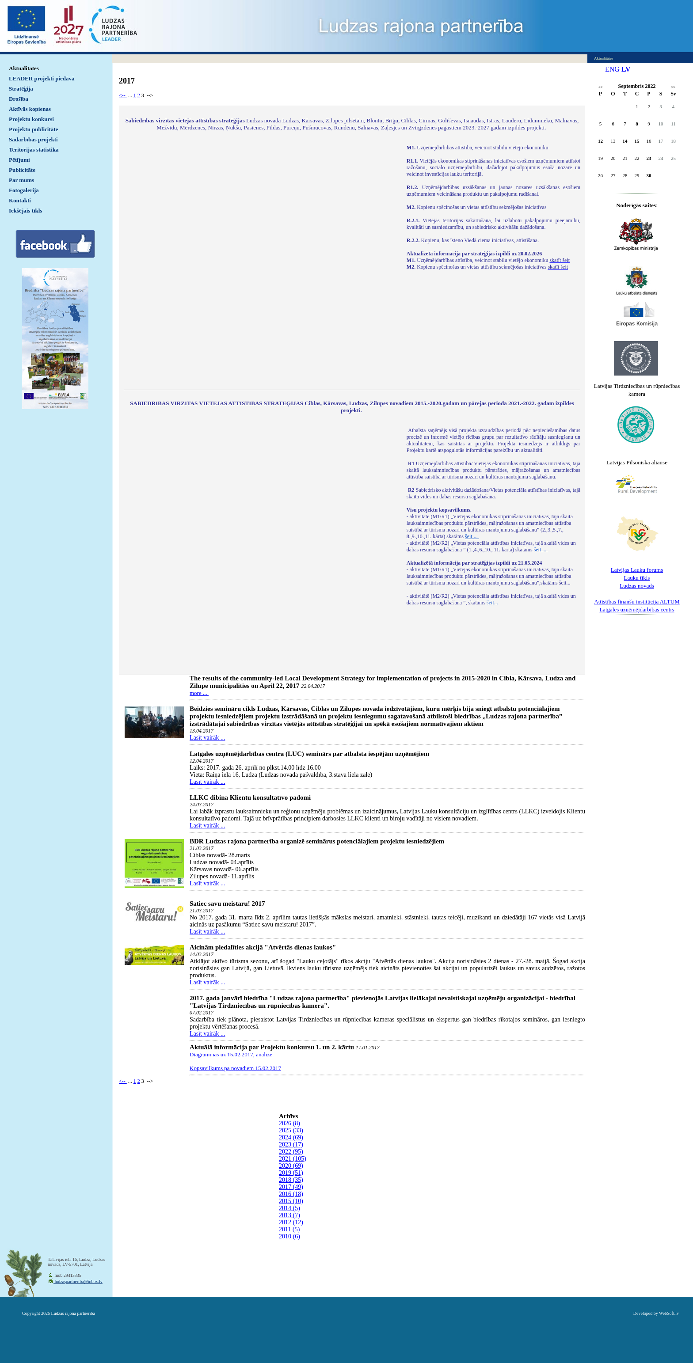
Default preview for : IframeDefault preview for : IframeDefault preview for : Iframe (261, 261)
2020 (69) (291, 1165)
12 (600, 141)
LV (626, 69)
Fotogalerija (24, 190)
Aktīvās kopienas (30, 109)
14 (625, 141)
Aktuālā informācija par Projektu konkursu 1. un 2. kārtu (272, 1047)
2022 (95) (291, 1151)
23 (649, 158)
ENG (612, 69)
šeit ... (472, 536)
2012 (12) (291, 1222)
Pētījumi (19, 159)
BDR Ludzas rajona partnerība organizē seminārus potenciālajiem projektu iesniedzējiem (317, 841)
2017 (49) (291, 1187)
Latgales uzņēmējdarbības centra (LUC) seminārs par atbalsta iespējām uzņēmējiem (309, 753)
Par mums (21, 180)
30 (649, 175)
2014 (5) (289, 1208)
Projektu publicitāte (33, 129)
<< (600, 87)
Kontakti (20, 200)
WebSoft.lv (669, 1313)
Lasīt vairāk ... (207, 737)
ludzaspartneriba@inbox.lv (78, 1281)
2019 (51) (291, 1172)
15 (637, 141)
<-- (123, 95)
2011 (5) (289, 1229)
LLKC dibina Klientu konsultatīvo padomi (250, 797)
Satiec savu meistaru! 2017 (227, 903)
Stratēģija (21, 88)
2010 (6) (289, 1236)
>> (673, 87)
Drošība (18, 98)
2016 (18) (291, 1194)
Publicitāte (22, 170)
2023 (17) (291, 1144)
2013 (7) (289, 1215)
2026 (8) (289, 1123)
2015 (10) (291, 1201)
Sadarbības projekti (33, 139)
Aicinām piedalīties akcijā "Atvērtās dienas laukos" (263, 947)
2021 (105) (292, 1158)
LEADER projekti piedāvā (42, 78)
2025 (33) (291, 1130)
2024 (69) (291, 1137)
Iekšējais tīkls (25, 210)
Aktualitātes (24, 68)
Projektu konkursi (31, 119)
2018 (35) (291, 1180)
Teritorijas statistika (34, 149)
